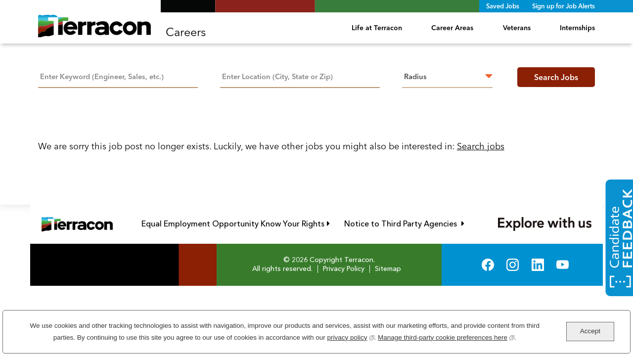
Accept (590, 331)
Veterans (517, 27)
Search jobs (480, 146)
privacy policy (350, 336)
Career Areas (452, 27)
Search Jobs (556, 77)
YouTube (562, 265)
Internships (577, 27)
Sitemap (388, 269)
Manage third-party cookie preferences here (446, 336)
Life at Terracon (377, 27)
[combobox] (300, 75)
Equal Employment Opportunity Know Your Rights (235, 223)
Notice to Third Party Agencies (404, 223)
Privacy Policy (343, 269)
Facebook (488, 265)
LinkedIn (538, 265)
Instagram (512, 265)
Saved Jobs (502, 6)
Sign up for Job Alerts (563, 6)
